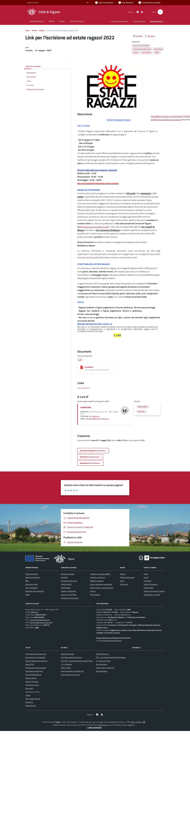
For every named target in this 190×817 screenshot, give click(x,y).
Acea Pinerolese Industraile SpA (72, 671)
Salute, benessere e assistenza (101, 584)
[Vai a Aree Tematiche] (126, 2)
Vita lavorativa (95, 594)
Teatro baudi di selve (127, 577)
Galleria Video (148, 587)
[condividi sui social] (137, 36)
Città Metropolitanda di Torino (71, 657)
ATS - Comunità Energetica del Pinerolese (111, 657)
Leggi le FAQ (29, 664)
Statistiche (29, 702)
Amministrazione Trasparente (35, 654)
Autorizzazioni (66, 587)
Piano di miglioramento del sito (36, 661)
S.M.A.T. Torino (66, 667)
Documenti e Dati (31, 584)
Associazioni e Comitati (152, 594)
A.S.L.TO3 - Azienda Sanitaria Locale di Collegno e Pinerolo (82, 661)
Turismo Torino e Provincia (105, 667)
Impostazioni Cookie (32, 692)
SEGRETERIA (85, 407)
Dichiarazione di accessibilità (35, 657)
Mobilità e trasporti (96, 581)
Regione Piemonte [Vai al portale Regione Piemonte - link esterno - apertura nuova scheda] (33, 2)
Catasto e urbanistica (68, 591)
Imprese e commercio (97, 577)
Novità (34, 30)
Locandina (89, 367)
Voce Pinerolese (101, 664)
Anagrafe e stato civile (69, 581)
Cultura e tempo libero (69, 594)
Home (27, 30)
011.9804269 (94, 416)
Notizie (42, 30)
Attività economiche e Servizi (154, 591)
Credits (27, 695)
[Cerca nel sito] (160, 12)
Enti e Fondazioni (31, 587)
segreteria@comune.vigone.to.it (97, 418)
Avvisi (122, 581)
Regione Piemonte (67, 654)
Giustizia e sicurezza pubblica (100, 574)
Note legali (29, 688)
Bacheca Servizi (30, 678)
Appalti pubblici (66, 584)
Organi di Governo (31, 574)
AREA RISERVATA (94, 727)
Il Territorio (147, 581)
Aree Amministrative (32, 577)
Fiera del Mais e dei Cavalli (70, 674)
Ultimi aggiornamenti (32, 698)
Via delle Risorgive (102, 654)
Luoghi (146, 577)
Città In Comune (136, 722)
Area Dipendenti (101, 671)
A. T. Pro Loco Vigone (103, 661)
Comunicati (124, 584)
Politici (27, 594)
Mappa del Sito (30, 705)
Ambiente (64, 577)
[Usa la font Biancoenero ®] (104, 2)
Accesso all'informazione (119, 21)
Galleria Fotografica (150, 584)
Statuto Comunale (31, 681)
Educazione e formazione (70, 598)
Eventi (146, 574)
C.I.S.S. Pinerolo (66, 664)
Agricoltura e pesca (67, 574)
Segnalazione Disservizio (34, 671)
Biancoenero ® (103, 725)
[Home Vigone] (43, 12)
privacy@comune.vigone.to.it (111, 640)
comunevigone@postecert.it (40, 620)
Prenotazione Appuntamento (35, 667)
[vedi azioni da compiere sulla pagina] (149, 36)
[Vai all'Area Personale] (149, 2)
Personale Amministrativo (34, 591)
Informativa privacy (32, 685)
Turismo (92, 591)
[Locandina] (81, 367)
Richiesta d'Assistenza (33, 674)
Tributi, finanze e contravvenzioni (101, 587)
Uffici (27, 581)
